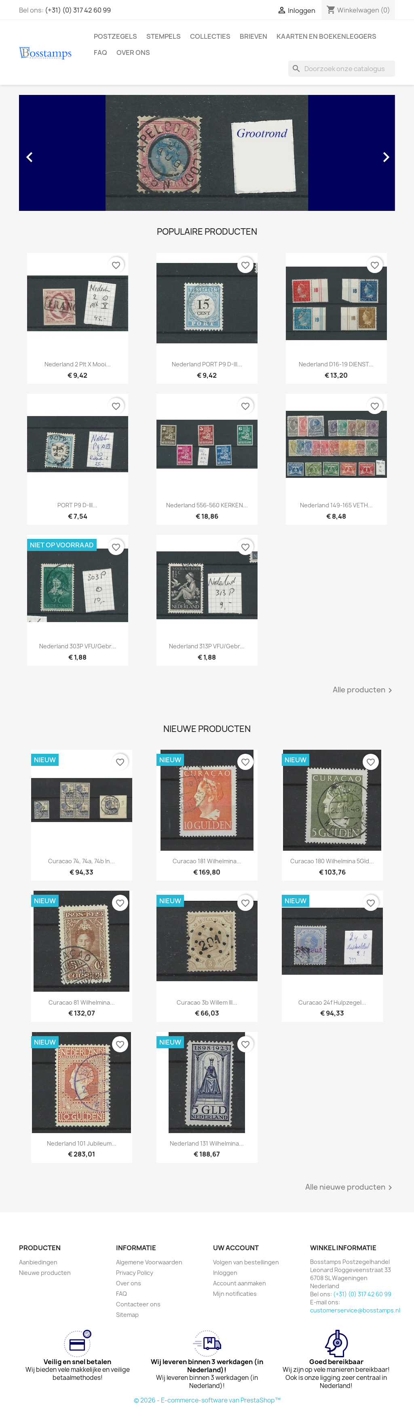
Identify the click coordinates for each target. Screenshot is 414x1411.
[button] (47, 153)
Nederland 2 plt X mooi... (77, 364)
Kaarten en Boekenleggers (326, 36)
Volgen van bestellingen (246, 1262)
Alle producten (364, 690)
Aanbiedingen (38, 1262)
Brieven (253, 36)
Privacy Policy (134, 1272)
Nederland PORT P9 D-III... (207, 364)
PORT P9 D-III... (77, 505)
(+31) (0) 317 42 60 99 (78, 10)
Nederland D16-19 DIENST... (336, 364)
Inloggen (225, 1272)
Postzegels (115, 36)
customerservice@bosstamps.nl (355, 1310)
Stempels (163, 36)
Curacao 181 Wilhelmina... (207, 861)
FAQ (100, 52)
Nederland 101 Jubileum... (81, 1143)
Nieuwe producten (45, 1272)
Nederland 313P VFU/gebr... (207, 646)
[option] (207, 153)
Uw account (236, 1247)
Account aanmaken (239, 1283)
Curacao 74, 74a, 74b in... (81, 861)
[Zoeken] (341, 69)
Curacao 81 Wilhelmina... (82, 1002)
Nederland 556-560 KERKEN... (207, 505)
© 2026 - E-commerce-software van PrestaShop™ (207, 1400)
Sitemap (127, 1314)
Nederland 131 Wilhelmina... (207, 1143)
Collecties (210, 36)
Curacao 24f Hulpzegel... (332, 1002)
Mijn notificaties (235, 1293)
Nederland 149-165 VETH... (336, 505)
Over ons (133, 52)
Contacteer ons (138, 1304)
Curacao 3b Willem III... (207, 1002)
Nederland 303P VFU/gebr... (77, 646)
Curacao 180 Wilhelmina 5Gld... (332, 861)
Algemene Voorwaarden (149, 1262)
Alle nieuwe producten (350, 1187)
